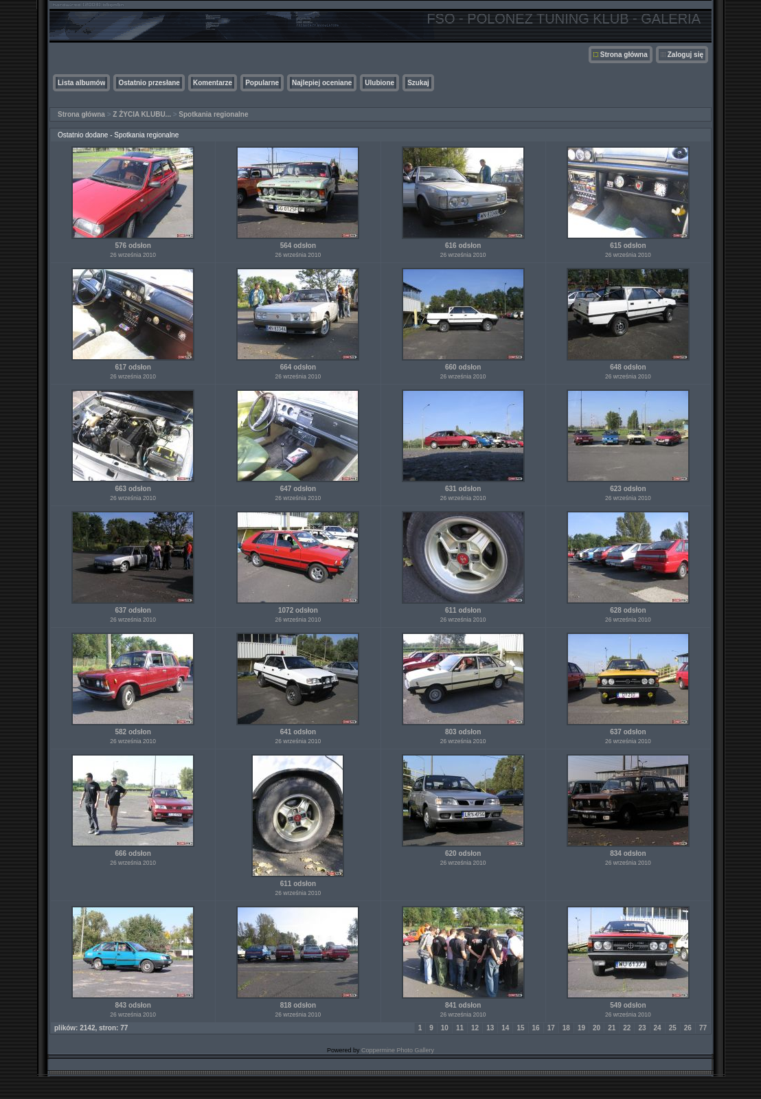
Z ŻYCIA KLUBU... (142, 114)
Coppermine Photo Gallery (397, 1050)
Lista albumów (81, 83)
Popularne (262, 83)
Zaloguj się (685, 54)
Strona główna (624, 54)
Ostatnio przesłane (148, 83)
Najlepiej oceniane (322, 83)
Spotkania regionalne (213, 114)
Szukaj (418, 83)
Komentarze (212, 83)
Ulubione (379, 83)
